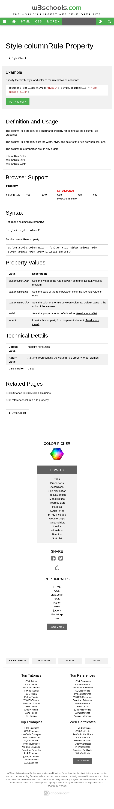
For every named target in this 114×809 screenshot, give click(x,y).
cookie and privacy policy (34, 782)
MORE (53, 21)
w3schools (57, 7)
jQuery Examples (31, 756)
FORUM (70, 660)
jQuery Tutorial (31, 710)
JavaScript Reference (83, 687)
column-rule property (37, 399)
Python (57, 602)
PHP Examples (31, 753)
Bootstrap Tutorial (31, 703)
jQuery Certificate (82, 744)
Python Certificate (82, 740)
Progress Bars (57, 502)
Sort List (57, 538)
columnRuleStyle (16, 159)
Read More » (57, 626)
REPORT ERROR (17, 660)
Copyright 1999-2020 (57, 782)
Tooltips (57, 526)
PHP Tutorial (31, 706)
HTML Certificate (83, 728)
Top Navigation (57, 494)
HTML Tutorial (31, 681)
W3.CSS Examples (31, 747)
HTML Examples (31, 728)
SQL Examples (31, 740)
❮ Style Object (17, 58)
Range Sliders (57, 522)
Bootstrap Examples (31, 750)
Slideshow (57, 530)
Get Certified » (82, 760)
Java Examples (31, 759)
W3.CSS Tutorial (31, 700)
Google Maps (57, 518)
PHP (57, 606)
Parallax (57, 506)
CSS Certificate (82, 731)
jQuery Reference (82, 710)
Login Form (57, 510)
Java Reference (82, 713)
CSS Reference (82, 684)
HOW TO (57, 470)
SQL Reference (82, 691)
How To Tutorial (31, 691)
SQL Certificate (83, 737)
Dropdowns (57, 483)
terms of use (16, 782)
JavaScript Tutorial (31, 687)
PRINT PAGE (43, 660)
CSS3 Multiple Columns (37, 392)
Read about (86, 313)
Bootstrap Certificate (82, 750)
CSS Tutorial (31, 684)
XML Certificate (83, 753)
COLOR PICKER (57, 444)
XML (57, 618)
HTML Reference (83, 681)
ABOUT (96, 660)
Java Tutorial (31, 713)
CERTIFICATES (57, 579)
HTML (25, 21)
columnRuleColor (16, 156)
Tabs (57, 478)
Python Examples (31, 744)
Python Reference (82, 694)
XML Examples (31, 763)
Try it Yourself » (17, 101)
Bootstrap (57, 614)
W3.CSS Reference (82, 697)
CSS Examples (31, 731)
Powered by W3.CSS (57, 786)
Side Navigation (57, 490)
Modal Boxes (57, 498)
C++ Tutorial (31, 716)
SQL (57, 598)
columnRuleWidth (16, 163)
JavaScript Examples (31, 734)
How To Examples (31, 737)
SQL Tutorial (31, 694)
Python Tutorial (31, 697)
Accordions (57, 486)
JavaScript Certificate (83, 734)
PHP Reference (82, 703)
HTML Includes (57, 514)
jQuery (57, 610)
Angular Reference (82, 716)
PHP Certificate (83, 747)
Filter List (57, 534)
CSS (38, 21)
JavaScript (57, 594)
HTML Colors (82, 706)
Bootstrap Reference (82, 700)
